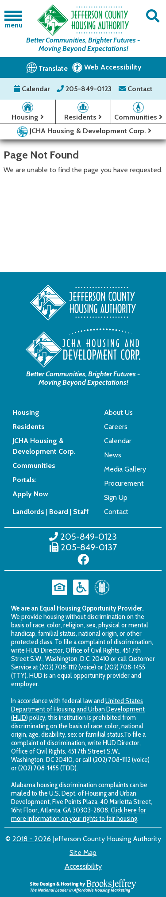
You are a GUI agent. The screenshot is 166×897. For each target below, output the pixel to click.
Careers (115, 426)
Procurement (124, 483)
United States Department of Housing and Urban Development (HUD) (78, 709)
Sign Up (115, 497)
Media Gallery (125, 469)
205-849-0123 (85, 89)
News (112, 455)
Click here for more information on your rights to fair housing (78, 814)
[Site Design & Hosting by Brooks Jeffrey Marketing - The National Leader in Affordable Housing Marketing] (83, 885)
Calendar (32, 89)
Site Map (83, 852)
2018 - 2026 (31, 839)
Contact (136, 89)
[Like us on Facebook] (83, 560)
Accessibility (83, 866)
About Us (118, 412)
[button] (153, 16)
